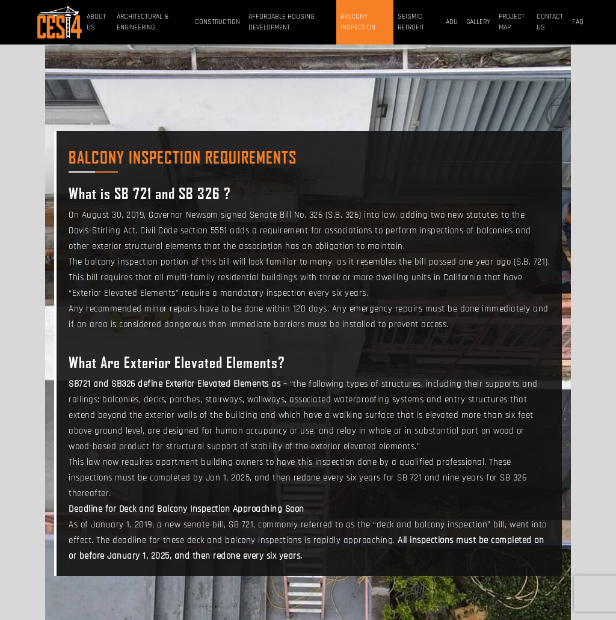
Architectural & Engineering (142, 22)
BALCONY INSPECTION (357, 22)
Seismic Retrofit (411, 22)
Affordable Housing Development (281, 22)
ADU (452, 21)
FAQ (578, 21)
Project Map (512, 22)
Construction (217, 21)
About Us (96, 22)
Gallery (478, 21)
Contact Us (550, 22)
